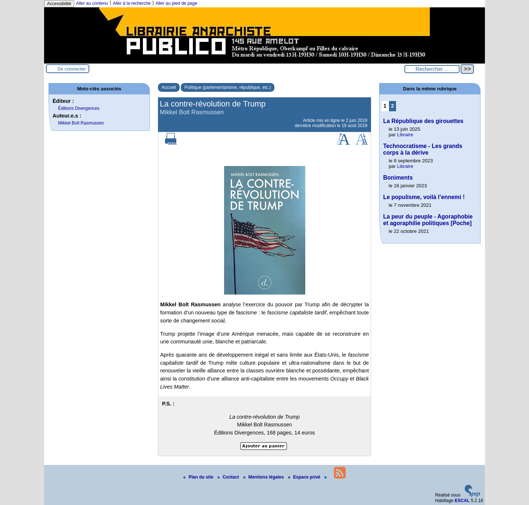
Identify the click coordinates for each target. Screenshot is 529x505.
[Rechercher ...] (432, 69)
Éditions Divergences (79, 108)
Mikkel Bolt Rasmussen (81, 123)
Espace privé (304, 477)
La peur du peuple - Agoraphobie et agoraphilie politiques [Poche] (428, 219)
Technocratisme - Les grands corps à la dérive (423, 149)
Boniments (398, 177)
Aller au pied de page (176, 3)
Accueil (169, 87)
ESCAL (462, 500)
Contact (228, 477)
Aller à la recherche (132, 3)
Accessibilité (59, 3)
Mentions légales (264, 477)
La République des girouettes (423, 121)
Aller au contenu (92, 3)
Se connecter (71, 69)
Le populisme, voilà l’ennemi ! (424, 197)
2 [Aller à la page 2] (392, 106)
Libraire (405, 134)
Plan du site (199, 477)
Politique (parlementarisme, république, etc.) (227, 87)
